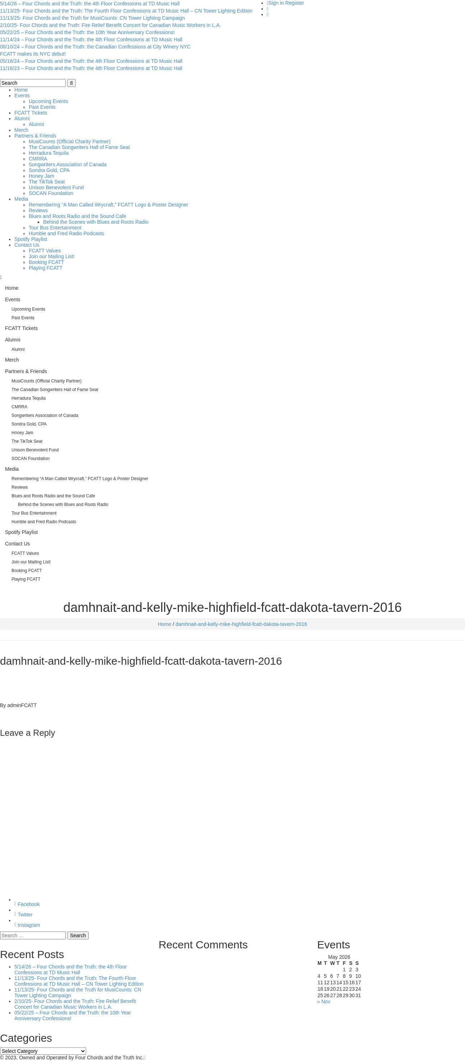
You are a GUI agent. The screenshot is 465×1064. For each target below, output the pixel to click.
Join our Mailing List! (52, 256)
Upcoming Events (48, 101)
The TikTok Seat (47, 182)
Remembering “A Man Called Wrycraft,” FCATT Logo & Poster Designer (108, 205)
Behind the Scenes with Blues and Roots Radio (95, 222)
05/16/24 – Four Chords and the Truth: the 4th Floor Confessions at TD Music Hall (91, 61)
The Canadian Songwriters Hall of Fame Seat (79, 147)
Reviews (38, 210)
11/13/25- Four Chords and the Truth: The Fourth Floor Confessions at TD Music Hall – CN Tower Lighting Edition (126, 11)
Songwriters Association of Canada (68, 164)
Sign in (276, 3)
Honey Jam (41, 176)
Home (21, 90)
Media (21, 199)
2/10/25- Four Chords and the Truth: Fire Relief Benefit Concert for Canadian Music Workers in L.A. (110, 25)
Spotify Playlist (30, 239)
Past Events (42, 107)
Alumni (22, 118)
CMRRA (38, 159)
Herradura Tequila (49, 153)
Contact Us (26, 245)
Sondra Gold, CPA (49, 170)
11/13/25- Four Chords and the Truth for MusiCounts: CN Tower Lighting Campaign (92, 18)
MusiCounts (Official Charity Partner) (70, 141)
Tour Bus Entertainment (55, 228)
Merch (21, 130)
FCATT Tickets (30, 113)
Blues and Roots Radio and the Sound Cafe (77, 216)
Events (22, 95)
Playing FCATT (45, 268)
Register (294, 3)
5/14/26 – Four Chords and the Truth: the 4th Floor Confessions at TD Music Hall (90, 3)
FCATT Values (45, 251)
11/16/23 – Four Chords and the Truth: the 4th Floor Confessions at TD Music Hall (91, 68)
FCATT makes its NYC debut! (33, 54)
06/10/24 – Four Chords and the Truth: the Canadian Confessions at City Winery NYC (95, 47)
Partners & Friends (35, 136)
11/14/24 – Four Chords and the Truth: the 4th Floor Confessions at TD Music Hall (91, 39)
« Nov (323, 1001)
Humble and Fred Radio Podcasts (66, 233)
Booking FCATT (46, 262)
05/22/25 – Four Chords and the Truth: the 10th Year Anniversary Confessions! (87, 32)
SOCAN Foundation (51, 193)
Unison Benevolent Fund (56, 187)
